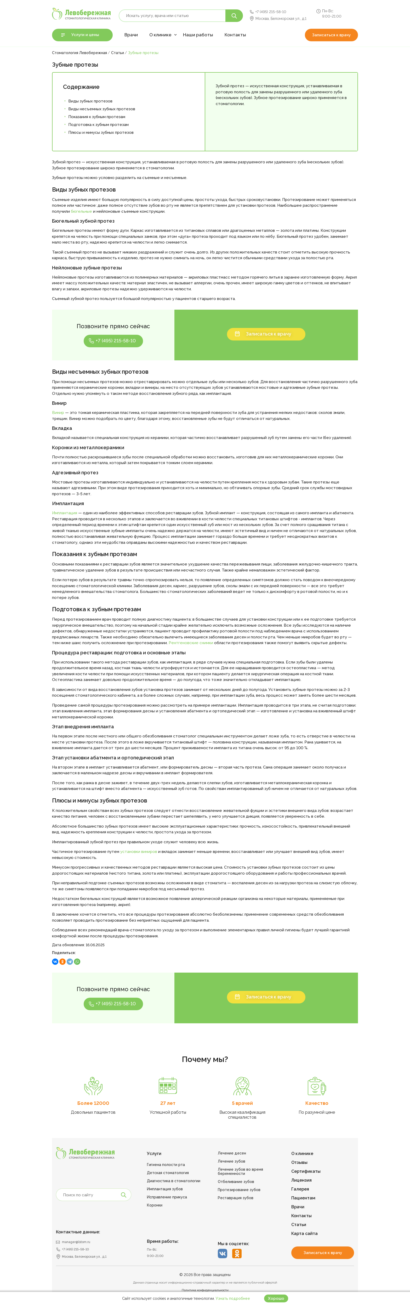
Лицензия (301, 1180)
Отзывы (299, 1162)
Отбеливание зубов (236, 1182)
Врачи (131, 34)
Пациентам (303, 1198)
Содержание (81, 86)
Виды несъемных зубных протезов (101, 109)
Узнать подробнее (233, 1298)
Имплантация (64, 513)
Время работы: (163, 1241)
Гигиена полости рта (166, 1165)
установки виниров (138, 851)
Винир (58, 412)
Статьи (298, 1224)
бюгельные (82, 211)
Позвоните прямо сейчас (113, 326)
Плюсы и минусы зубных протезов (101, 132)
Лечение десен (232, 1153)
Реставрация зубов (235, 1198)
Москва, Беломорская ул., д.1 (280, 18)
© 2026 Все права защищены (205, 1275)
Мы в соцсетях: (233, 1243)
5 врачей (242, 1103)
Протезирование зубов (239, 1190)
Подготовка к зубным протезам (98, 124)
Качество (316, 1103)
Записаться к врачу (331, 35)
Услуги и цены (85, 34)
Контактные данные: (78, 1231)
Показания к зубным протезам (96, 116)
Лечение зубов (231, 1161)
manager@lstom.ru (76, 1242)
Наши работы (198, 34)
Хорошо (276, 1298)
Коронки (154, 1205)
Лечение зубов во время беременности (240, 1171)
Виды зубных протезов (90, 101)
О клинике (160, 34)
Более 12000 (93, 1103)
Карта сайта (304, 1233)
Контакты (235, 34)
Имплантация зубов (165, 1189)
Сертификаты (306, 1171)
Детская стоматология (168, 1173)
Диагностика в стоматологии (173, 1181)
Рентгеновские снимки (191, 642)
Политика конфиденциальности (205, 1290)
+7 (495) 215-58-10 (270, 12)
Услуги (154, 1153)
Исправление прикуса (167, 1197)
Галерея (300, 1189)
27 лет (167, 1103)
